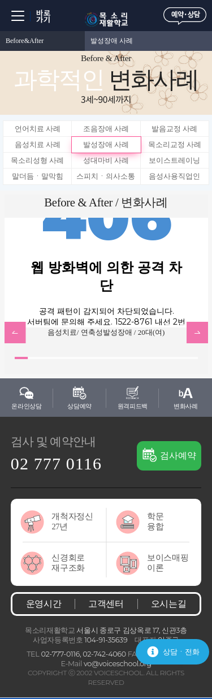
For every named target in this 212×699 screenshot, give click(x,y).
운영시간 (44, 604)
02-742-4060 (104, 654)
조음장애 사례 (106, 128)
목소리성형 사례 (37, 160)
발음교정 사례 (174, 128)
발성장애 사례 (111, 41)
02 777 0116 (56, 463)
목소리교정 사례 (174, 144)
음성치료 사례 (37, 144)
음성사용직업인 (174, 176)
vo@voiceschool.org (118, 663)
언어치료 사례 (37, 128)
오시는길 (169, 604)
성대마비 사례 (106, 160)
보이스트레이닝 (174, 160)
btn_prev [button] (15, 332)
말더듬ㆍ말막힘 (37, 176)
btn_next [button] (197, 332)
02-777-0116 (60, 654)
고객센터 (106, 604)
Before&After (25, 41)
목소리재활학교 (106, 19)
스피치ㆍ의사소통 (105, 176)
